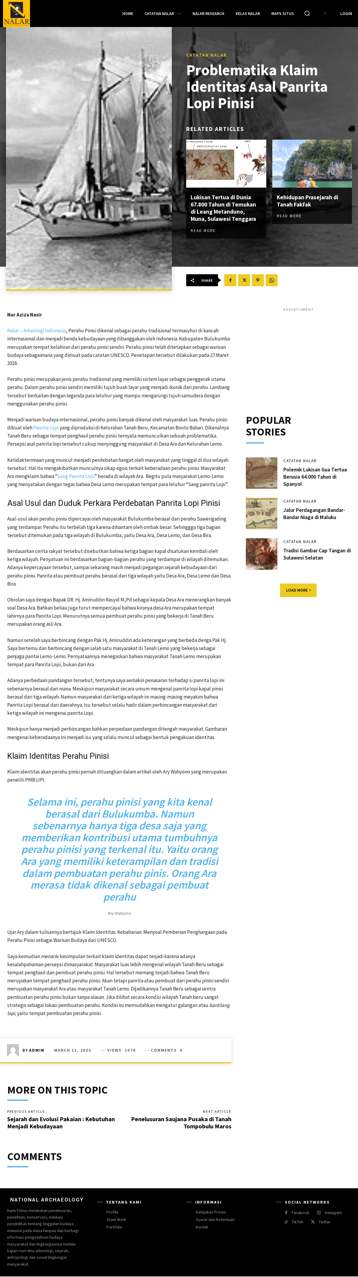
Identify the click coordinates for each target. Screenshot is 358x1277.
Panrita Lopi (46, 427)
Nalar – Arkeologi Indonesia (36, 330)
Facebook (300, 1213)
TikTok (297, 1222)
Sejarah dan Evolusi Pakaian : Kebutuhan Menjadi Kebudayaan (61, 1122)
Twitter (324, 1222)
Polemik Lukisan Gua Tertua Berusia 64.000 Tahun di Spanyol (315, 477)
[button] (307, 13)
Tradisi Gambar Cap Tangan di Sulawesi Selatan (314, 554)
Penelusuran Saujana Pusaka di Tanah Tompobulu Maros (181, 1122)
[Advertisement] (298, 354)
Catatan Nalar (206, 54)
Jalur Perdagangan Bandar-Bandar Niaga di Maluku (314, 514)
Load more (298, 590)
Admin (36, 1050)
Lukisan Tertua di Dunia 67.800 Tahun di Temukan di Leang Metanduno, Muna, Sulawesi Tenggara (225, 208)
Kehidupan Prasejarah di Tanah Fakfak (309, 201)
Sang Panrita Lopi (75, 476)
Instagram (333, 1213)
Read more (203, 231)
